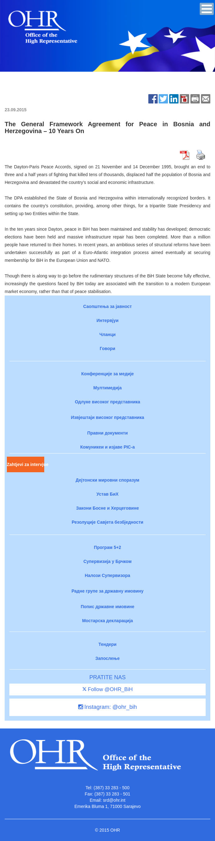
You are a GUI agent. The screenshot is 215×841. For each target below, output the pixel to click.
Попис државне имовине (107, 606)
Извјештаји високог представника (107, 417)
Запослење (107, 658)
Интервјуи (108, 320)
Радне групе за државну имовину (107, 591)
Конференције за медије (107, 373)
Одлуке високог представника (107, 401)
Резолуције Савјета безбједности (107, 522)
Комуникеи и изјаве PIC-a (107, 447)
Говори (107, 348)
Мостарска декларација (107, 620)
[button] (206, 9)
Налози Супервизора (107, 575)
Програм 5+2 (107, 547)
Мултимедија (107, 387)
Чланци (107, 334)
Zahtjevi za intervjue (25, 464)
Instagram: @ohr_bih (107, 707)
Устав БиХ (108, 494)
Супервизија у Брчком (108, 561)
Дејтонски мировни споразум (107, 480)
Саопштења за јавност (107, 306)
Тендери (107, 644)
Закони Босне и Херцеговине (107, 508)
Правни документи (107, 432)
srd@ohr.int (114, 800)
